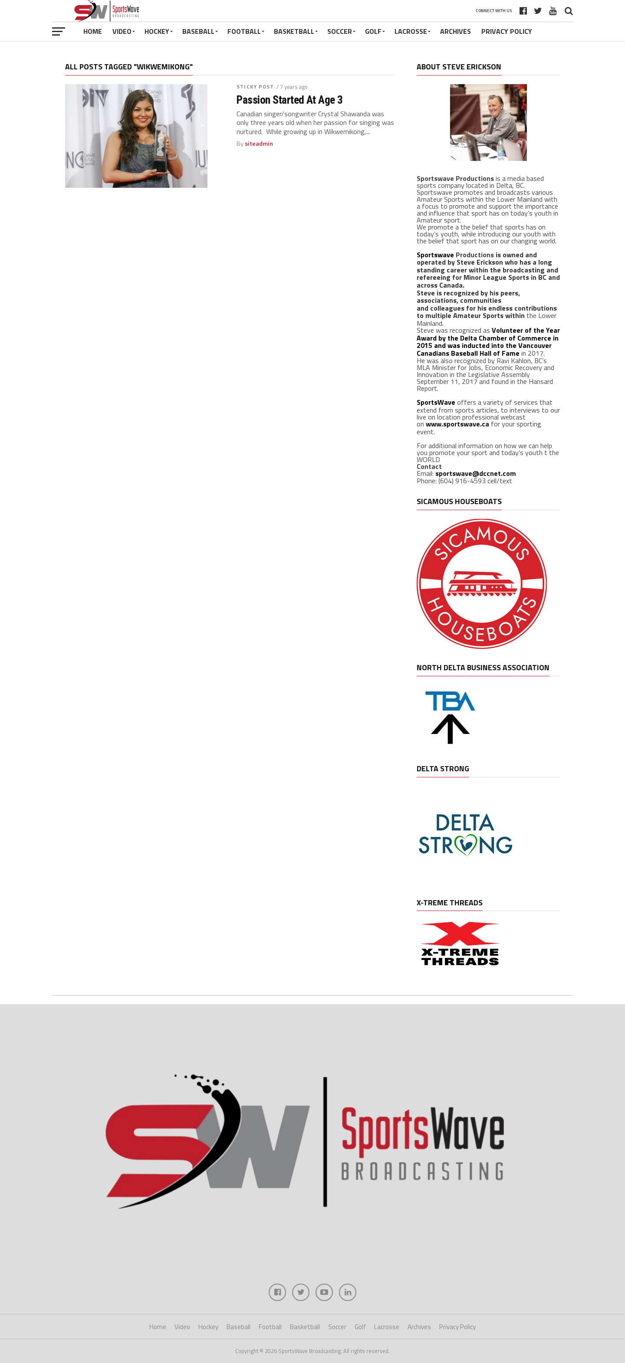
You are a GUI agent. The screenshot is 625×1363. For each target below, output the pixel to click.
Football (244, 31)
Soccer (339, 31)
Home (92, 31)
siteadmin (259, 143)
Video (122, 31)
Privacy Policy (506, 31)
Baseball (198, 31)
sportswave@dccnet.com (475, 473)
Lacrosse (411, 31)
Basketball (294, 31)
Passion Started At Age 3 (290, 100)
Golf (373, 31)
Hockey (157, 31)
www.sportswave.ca (457, 424)
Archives (455, 31)
